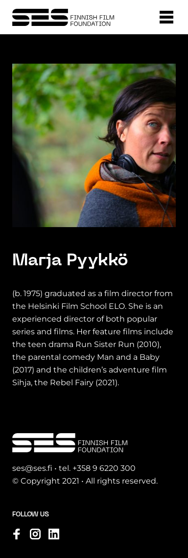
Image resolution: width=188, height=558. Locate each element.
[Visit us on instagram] (35, 534)
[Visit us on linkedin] (54, 534)
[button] (166, 17)
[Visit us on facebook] (16, 534)
